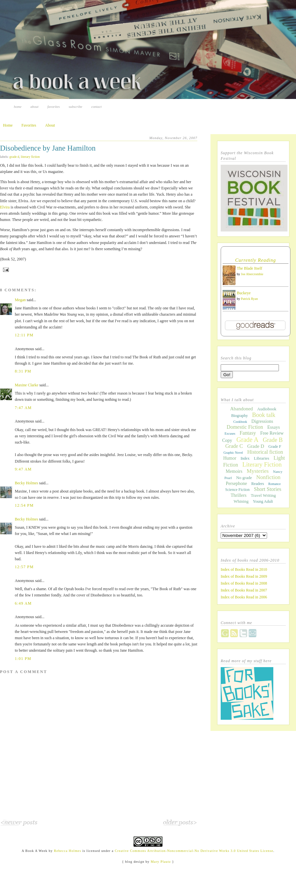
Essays (273, 427)
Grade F (274, 446)
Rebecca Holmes (67, 851)
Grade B (273, 440)
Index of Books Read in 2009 (244, 576)
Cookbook (240, 421)
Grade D (14, 156)
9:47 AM (23, 469)
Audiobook (267, 408)
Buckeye (244, 293)
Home (17, 107)
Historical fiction (265, 452)
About (34, 107)
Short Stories (267, 489)
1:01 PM (23, 658)
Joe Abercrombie (252, 274)
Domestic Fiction (245, 427)
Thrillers (238, 495)
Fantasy (247, 433)
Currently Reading (255, 260)
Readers (257, 483)
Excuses (230, 433)
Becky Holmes (26, 483)
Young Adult (263, 501)
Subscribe (75, 107)
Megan (20, 300)
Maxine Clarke (26, 385)
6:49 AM (23, 603)
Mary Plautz (161, 861)
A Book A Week (35, 851)
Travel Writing (263, 495)
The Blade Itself (249, 268)
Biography (239, 415)
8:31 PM (23, 371)
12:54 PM (24, 505)
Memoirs (234, 471)
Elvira (5, 207)
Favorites (53, 107)
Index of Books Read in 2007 (244, 590)
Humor (229, 458)
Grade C (234, 446)
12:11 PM (24, 335)
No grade (244, 477)
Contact (96, 107)
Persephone (236, 483)
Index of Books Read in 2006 (244, 597)
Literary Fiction (30, 156)
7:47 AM (23, 407)
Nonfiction (268, 477)
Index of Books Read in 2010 (244, 569)
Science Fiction (237, 489)
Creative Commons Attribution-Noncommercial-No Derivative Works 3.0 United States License (194, 851)
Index (244, 458)
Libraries (261, 458)
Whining (241, 501)
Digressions (262, 421)
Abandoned (241, 408)
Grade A (247, 439)
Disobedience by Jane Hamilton (48, 148)
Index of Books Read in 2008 (244, 583)
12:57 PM (24, 567)
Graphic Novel (233, 452)
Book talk (264, 415)
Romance (274, 484)
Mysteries (258, 471)
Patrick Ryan (249, 299)
